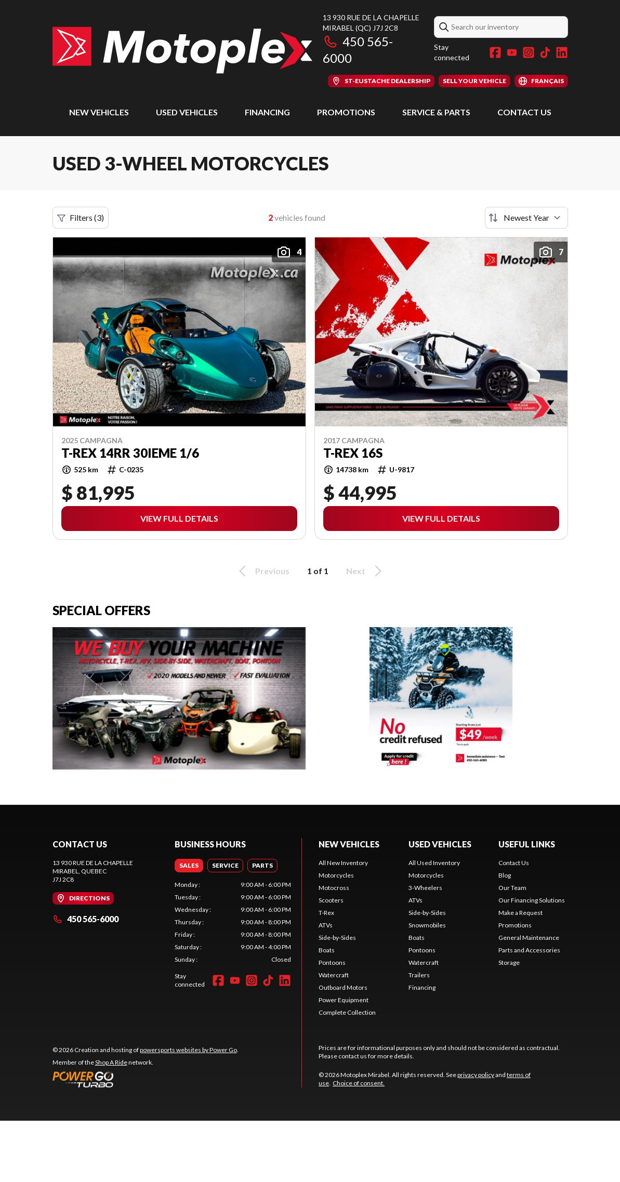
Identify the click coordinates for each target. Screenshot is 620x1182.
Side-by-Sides (337, 937)
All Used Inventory (434, 863)
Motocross (334, 888)
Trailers (419, 975)
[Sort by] (526, 218)
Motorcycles (336, 875)
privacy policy (475, 1075)
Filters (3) (80, 217)
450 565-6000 (85, 919)
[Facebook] (495, 52)
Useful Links (526, 844)
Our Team (512, 888)
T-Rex (326, 913)
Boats (327, 950)
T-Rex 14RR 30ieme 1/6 (130, 453)
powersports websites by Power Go (188, 1050)
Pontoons (332, 962)
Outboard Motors (343, 987)
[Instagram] (528, 52)
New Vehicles (99, 112)
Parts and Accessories (529, 950)
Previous (262, 571)
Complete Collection (347, 1012)
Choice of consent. (359, 1083)
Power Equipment (343, 1000)
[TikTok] (545, 52)
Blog (504, 875)
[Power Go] (145, 1079)
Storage (509, 962)
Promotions (346, 112)
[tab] (189, 865)
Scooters (331, 900)
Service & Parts (436, 112)
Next (365, 571)
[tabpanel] (233, 922)
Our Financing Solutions (531, 900)
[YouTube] (512, 52)
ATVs (326, 925)
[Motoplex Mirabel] (182, 50)
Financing (267, 112)
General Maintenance (528, 937)
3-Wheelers (425, 888)
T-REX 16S (352, 453)
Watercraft (334, 975)
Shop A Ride (111, 1062)
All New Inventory (343, 863)
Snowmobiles (427, 925)
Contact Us (524, 112)
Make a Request (520, 913)
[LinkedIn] (562, 52)
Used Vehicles (187, 112)
